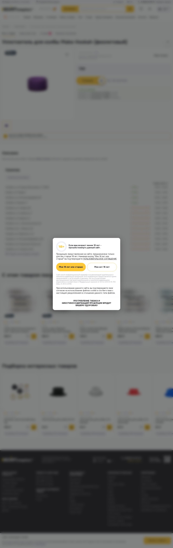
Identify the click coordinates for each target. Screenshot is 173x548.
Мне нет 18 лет (102, 267)
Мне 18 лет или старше (71, 267)
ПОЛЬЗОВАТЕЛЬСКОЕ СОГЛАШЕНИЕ (100, 259)
